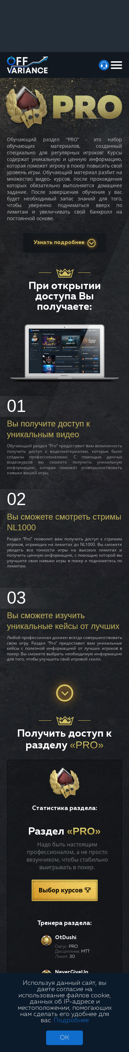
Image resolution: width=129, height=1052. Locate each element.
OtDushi (65, 937)
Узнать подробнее (65, 243)
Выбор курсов (65, 890)
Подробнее (71, 1020)
